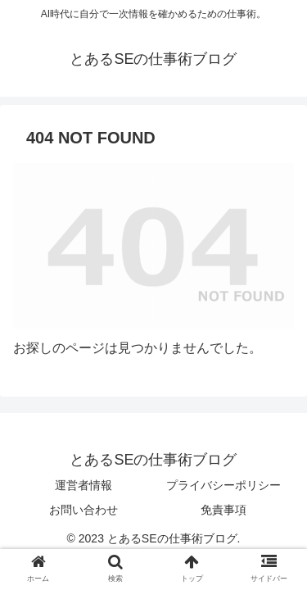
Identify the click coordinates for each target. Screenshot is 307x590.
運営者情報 (83, 485)
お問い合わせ (83, 509)
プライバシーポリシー (223, 485)
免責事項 (223, 509)
